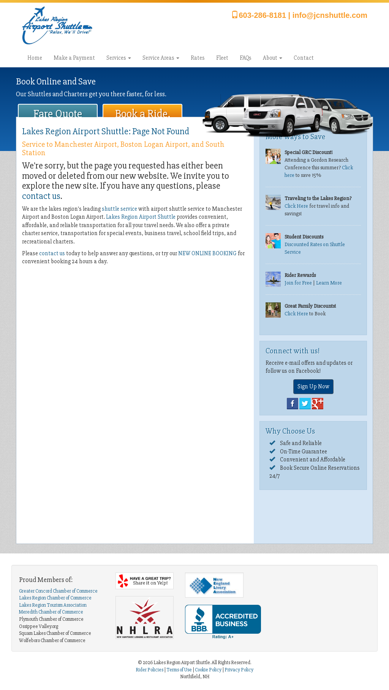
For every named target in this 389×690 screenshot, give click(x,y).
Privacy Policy (239, 670)
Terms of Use (179, 670)
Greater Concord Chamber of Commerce (58, 591)
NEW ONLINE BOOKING (207, 253)
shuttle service (119, 208)
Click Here (296, 206)
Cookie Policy (208, 670)
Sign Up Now (313, 386)
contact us (41, 196)
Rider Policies (150, 670)
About (272, 57)
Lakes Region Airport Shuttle (141, 216)
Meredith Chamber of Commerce (51, 612)
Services (118, 57)
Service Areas (160, 57)
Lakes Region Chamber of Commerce (55, 598)
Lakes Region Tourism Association (53, 605)
